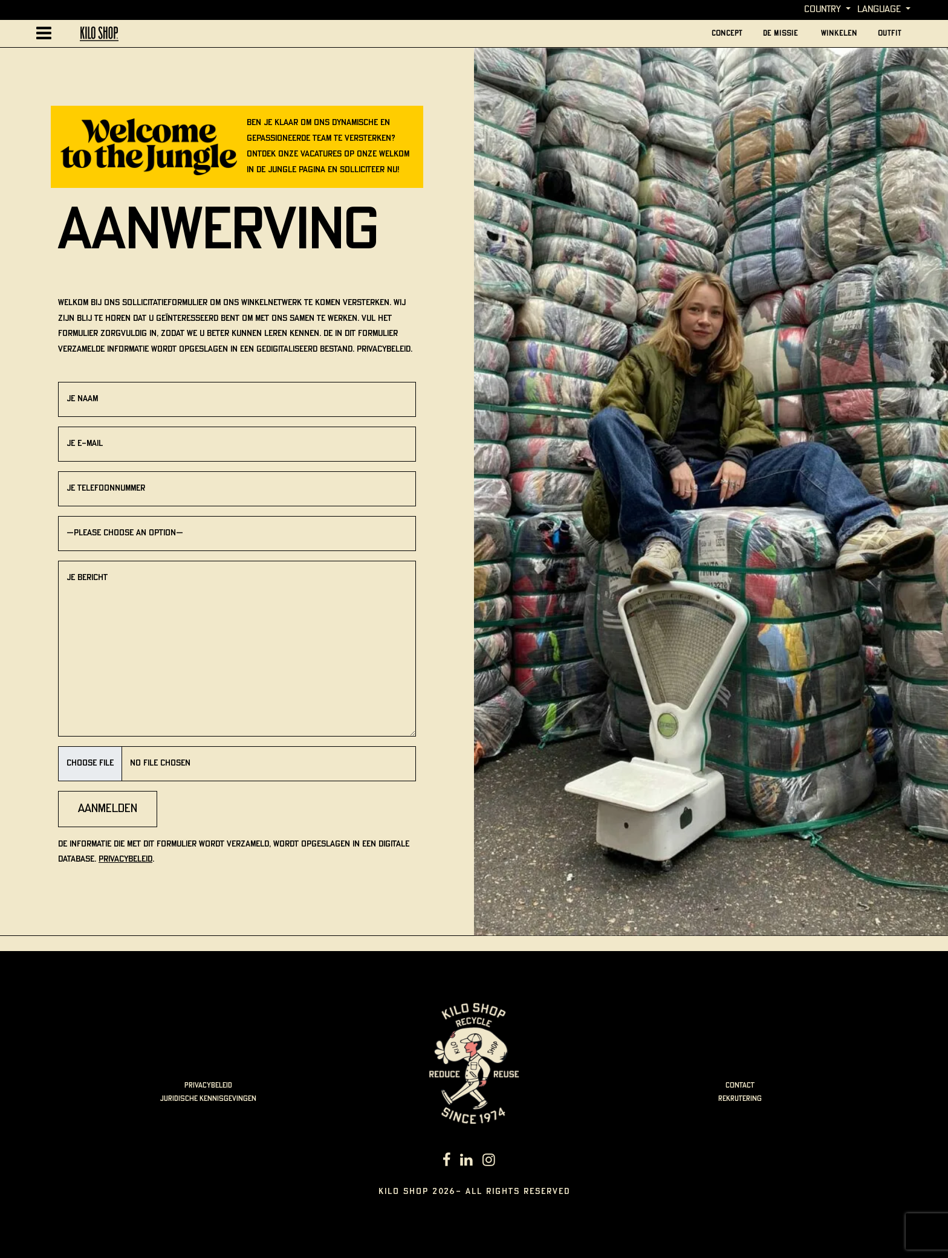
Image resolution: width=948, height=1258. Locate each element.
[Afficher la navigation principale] (43, 33)
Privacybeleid (125, 859)
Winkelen (839, 33)
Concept (727, 33)
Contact (740, 1085)
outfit (889, 33)
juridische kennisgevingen (208, 1098)
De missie (781, 33)
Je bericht (237, 649)
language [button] (879, 9)
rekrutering (740, 1098)
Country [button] (822, 9)
